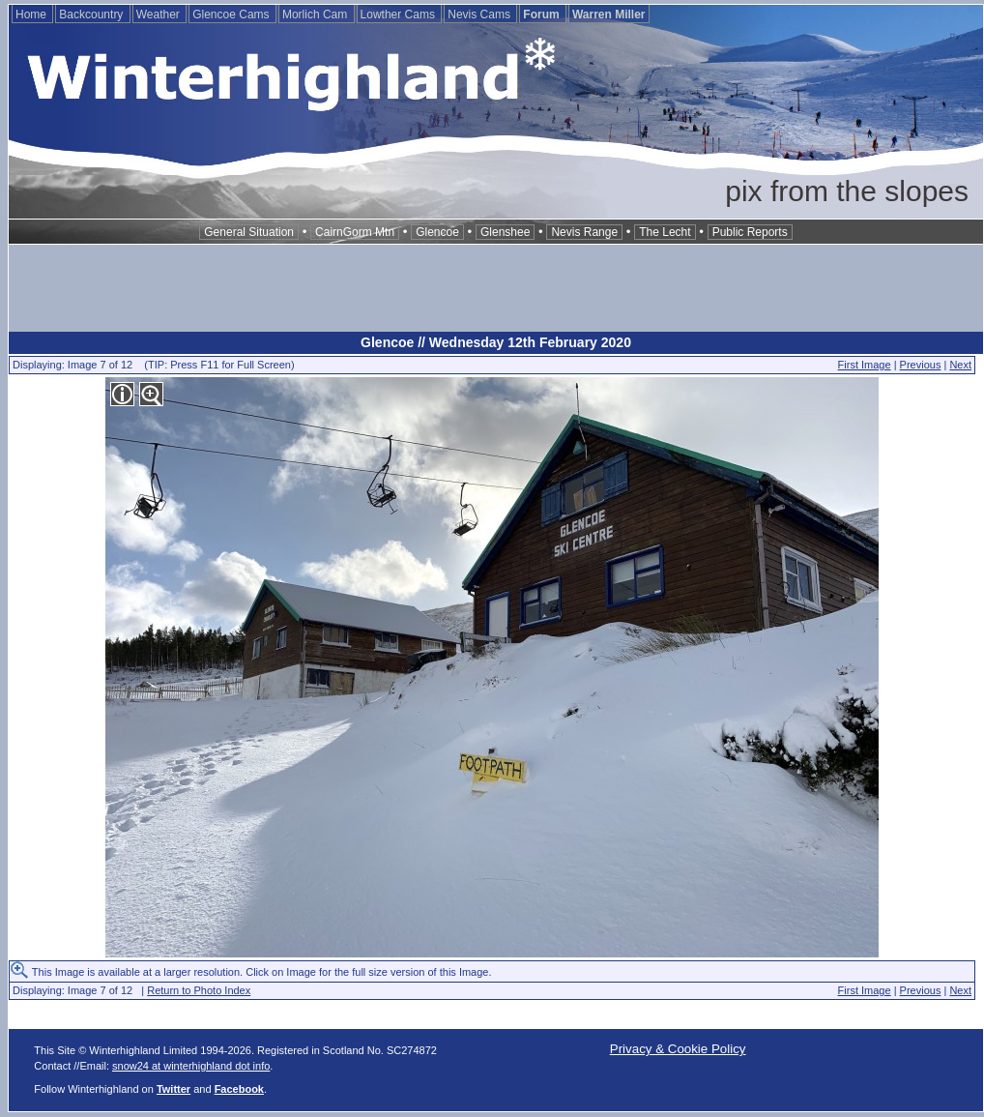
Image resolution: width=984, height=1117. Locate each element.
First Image (864, 364)
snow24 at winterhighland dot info (191, 1066)
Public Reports (750, 232)
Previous (920, 364)
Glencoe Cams (232, 14)
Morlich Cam (316, 14)
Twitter (173, 1089)
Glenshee (505, 232)
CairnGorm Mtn (354, 232)
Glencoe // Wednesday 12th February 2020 (496, 342)
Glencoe (437, 232)
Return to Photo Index (198, 990)
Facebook (239, 1089)
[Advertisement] (496, 288)
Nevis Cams (480, 14)
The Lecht (664, 232)
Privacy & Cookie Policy (678, 1049)
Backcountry (92, 14)
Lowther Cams (400, 14)
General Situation (249, 232)
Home (32, 14)
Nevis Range (584, 232)
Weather (159, 14)
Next (960, 364)
